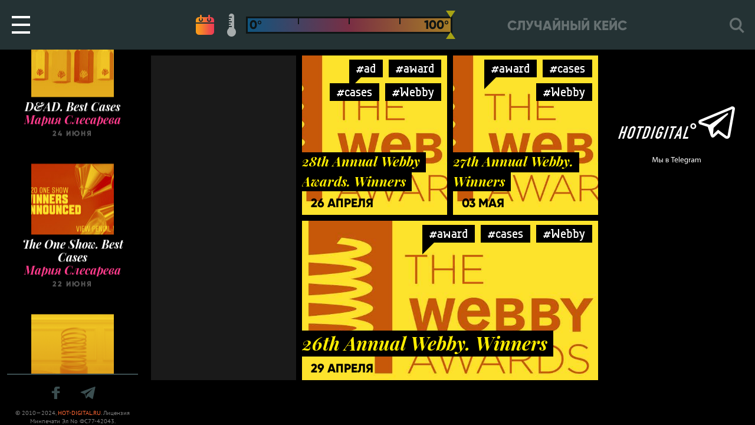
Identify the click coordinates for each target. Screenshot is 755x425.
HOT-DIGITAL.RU (79, 413)
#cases (354, 92)
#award (415, 68)
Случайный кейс (567, 25)
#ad (366, 68)
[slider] (451, 25)
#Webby (413, 92)
